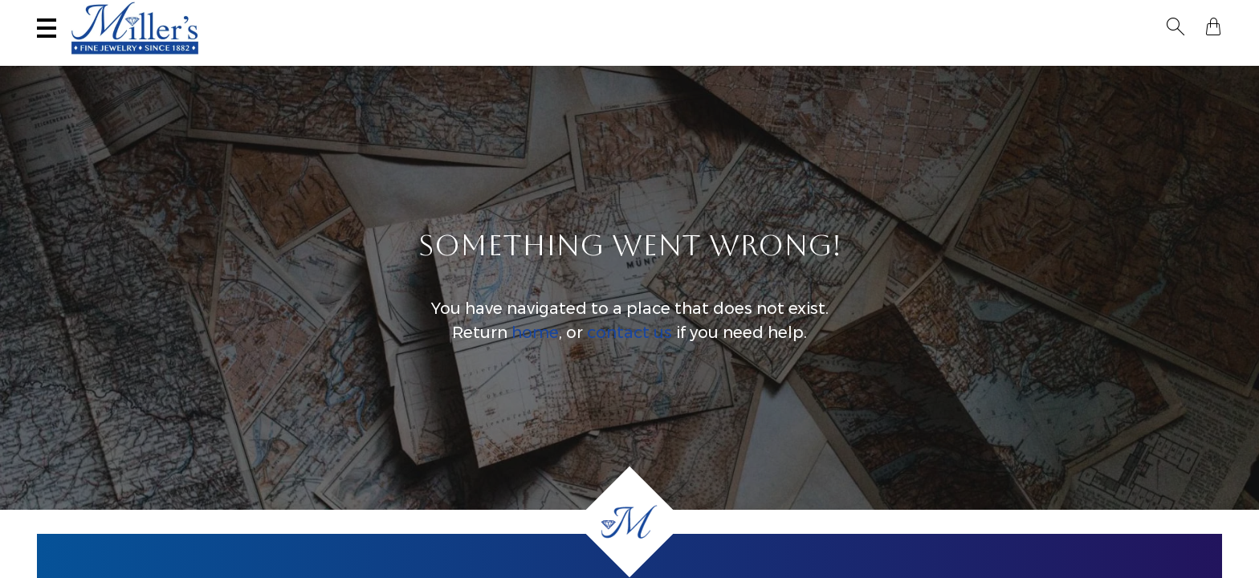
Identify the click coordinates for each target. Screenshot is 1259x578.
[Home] (629, 521)
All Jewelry (1043, 61)
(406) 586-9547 (106, 13)
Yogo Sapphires (471, 61)
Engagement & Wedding (776, 61)
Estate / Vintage (930, 61)
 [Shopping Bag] (1213, 14)
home (535, 348)
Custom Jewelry (1157, 61)
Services (515, 13)
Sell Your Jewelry (385, 13)
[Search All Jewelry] (1066, 15)
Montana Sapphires (610, 61)
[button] (1185, 14)
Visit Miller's (239, 13)
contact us (629, 348)
